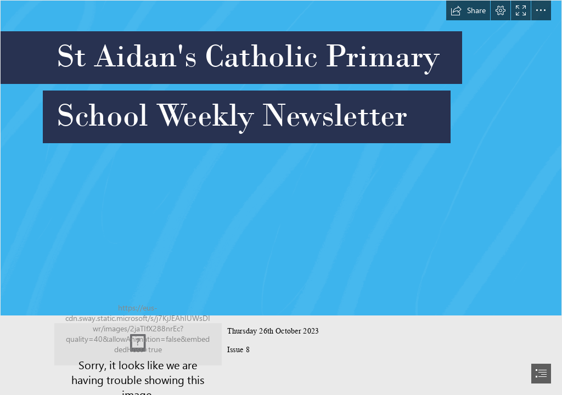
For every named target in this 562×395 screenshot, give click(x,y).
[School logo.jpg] (138, 344)
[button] (468, 10)
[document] (281, 197)
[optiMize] (281, 158)
